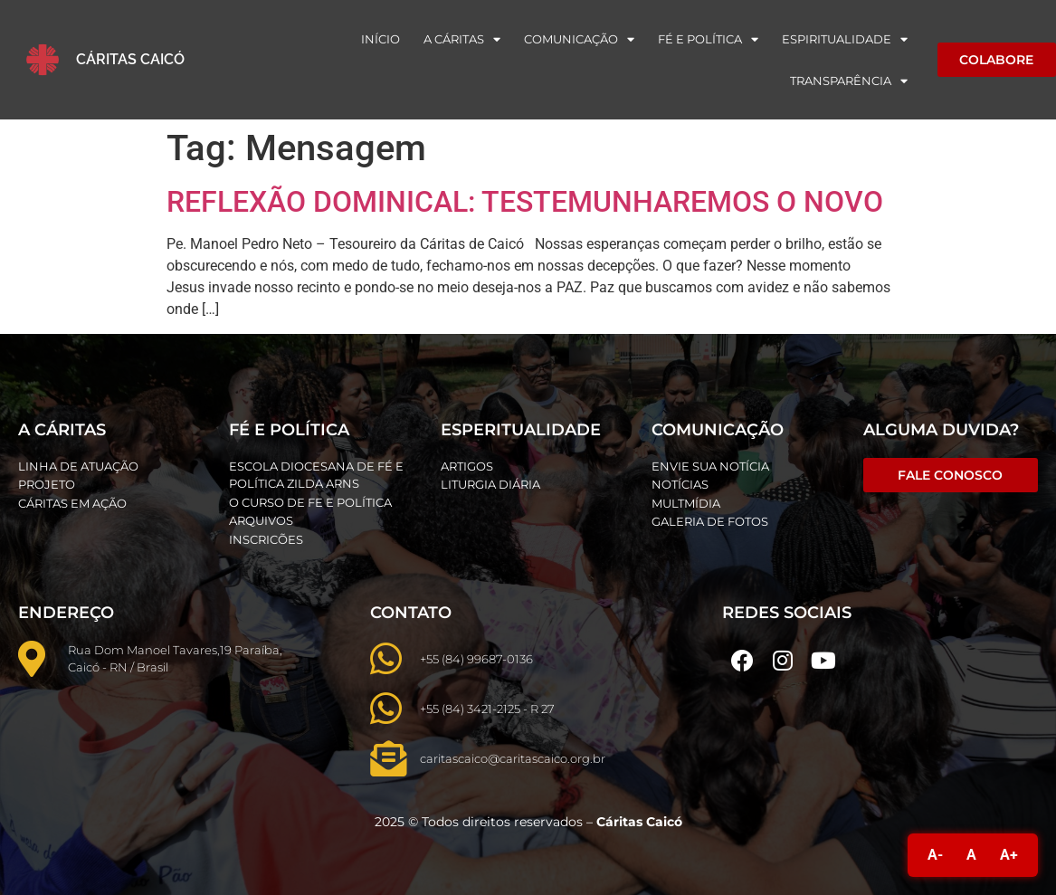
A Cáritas (461, 39)
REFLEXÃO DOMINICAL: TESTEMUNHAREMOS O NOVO (524, 202)
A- (935, 854)
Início (380, 39)
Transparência (849, 81)
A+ (1009, 854)
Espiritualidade (845, 39)
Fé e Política (708, 39)
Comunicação (579, 39)
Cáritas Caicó (130, 59)
